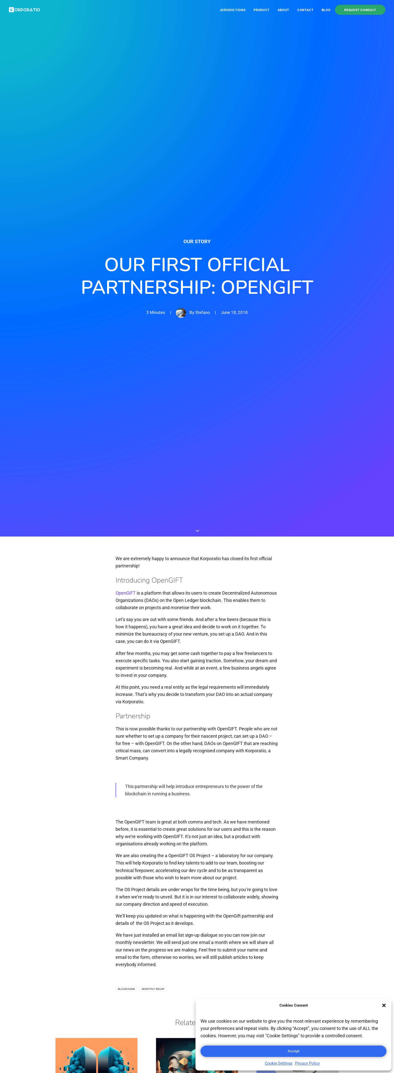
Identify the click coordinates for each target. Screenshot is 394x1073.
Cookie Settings (278, 1063)
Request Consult (360, 10)
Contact (305, 10)
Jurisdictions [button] (232, 10)
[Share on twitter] (181, 891)
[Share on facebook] (170, 891)
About (283, 10)
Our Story (197, 68)
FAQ (303, 959)
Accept (294, 1051)
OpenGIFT (126, 246)
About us (261, 951)
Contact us (263, 959)
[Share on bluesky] (223, 889)
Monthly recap (153, 642)
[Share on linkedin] (202, 891)
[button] (383, 1005)
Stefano (202, 138)
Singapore (212, 990)
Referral (307, 966)
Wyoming (211, 998)
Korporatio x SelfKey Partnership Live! (83, 785)
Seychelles (212, 982)
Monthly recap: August (287, 763)
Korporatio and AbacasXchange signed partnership (188, 788)
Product (262, 10)
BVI (205, 951)
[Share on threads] (191, 889)
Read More (67, 832)
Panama (210, 959)
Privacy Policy (307, 1063)
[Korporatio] (25, 10)
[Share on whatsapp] (213, 891)
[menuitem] (234, 10)
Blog (326, 10)
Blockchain (126, 642)
